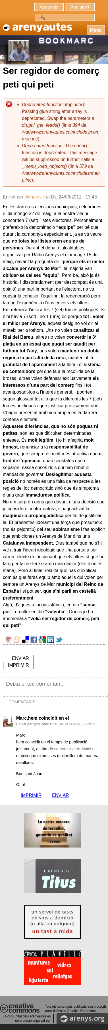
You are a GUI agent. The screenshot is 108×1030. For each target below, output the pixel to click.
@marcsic (34, 197)
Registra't (79, 7)
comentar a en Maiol (72, 749)
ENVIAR (20, 658)
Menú (96, 30)
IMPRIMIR (18, 665)
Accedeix (49, 7)
